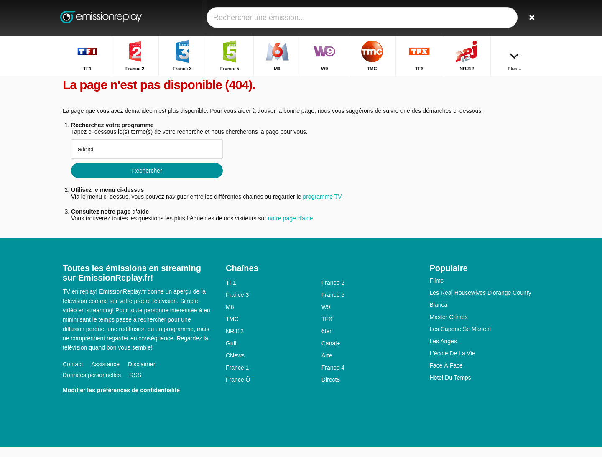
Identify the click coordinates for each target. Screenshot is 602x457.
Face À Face (446, 375)
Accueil (441, 82)
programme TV (322, 206)
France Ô (238, 389)
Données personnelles (92, 384)
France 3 (237, 304)
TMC (232, 328)
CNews (235, 365)
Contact (73, 373)
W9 (325, 316)
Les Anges (443, 350)
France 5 (332, 304)
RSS (135, 384)
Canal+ (330, 353)
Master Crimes (449, 326)
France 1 (237, 377)
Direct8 (330, 389)
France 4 (332, 377)
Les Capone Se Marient (460, 338)
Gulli (231, 353)
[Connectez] (502, 18)
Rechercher (147, 180)
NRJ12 (235, 340)
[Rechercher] (530, 18)
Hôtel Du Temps (450, 387)
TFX (326, 328)
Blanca (439, 314)
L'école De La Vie (452, 363)
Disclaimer (141, 373)
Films (437, 290)
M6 (230, 316)
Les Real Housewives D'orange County (480, 302)
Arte (326, 365)
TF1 (231, 292)
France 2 (332, 292)
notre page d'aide (289, 228)
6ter (326, 340)
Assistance (105, 373)
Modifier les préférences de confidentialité (121, 399)
